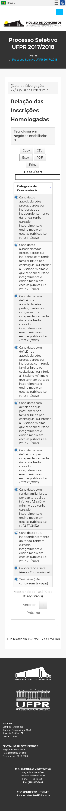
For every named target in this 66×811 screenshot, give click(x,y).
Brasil (7, 2)
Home (33, 55)
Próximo (33, 613)
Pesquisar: (33, 175)
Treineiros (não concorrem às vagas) (33, 581)
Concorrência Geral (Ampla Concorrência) (34, 570)
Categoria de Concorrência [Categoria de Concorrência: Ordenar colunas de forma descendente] (27, 188)
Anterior (29, 605)
